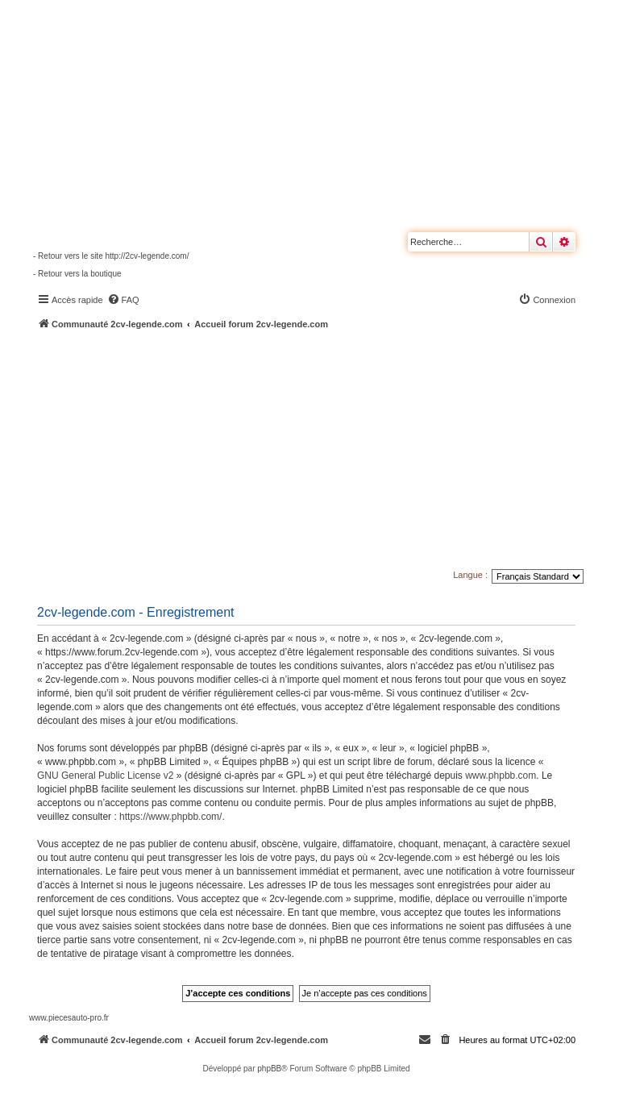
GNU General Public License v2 (105, 775)
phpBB (269, 1068)
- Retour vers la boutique (77, 273)
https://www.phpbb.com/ (170, 816)
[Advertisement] (324, 451)
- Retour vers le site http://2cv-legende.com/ (111, 256)
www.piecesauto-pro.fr (69, 1017)
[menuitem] (123, 300)
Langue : (470, 575)
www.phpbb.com (500, 775)
